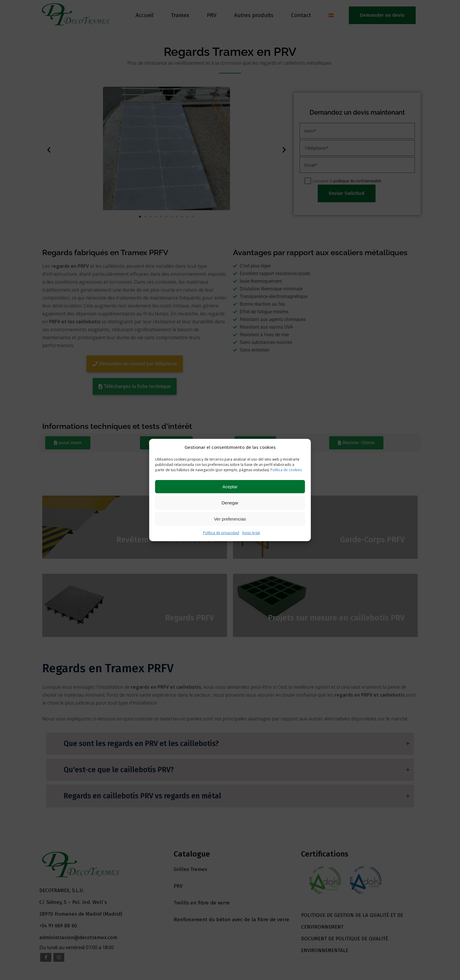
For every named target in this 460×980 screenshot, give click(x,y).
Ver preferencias (230, 518)
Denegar (230, 502)
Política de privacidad (221, 532)
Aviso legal (251, 532)
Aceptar (230, 486)
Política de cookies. (286, 469)
